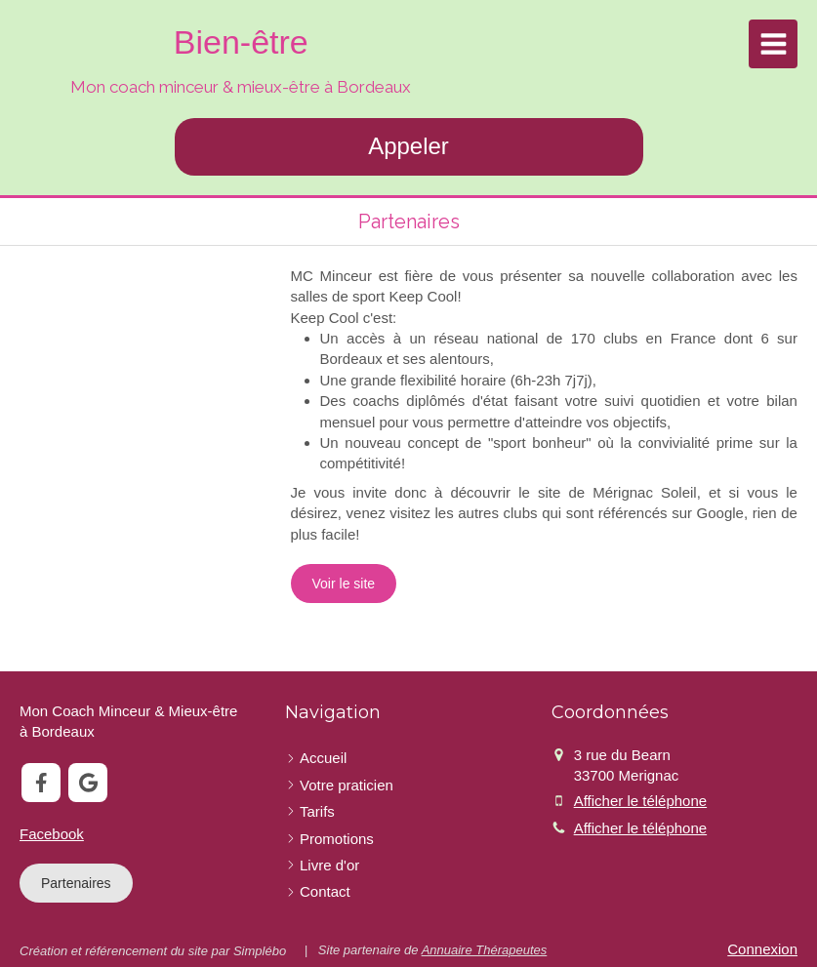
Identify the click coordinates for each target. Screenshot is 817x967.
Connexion (762, 949)
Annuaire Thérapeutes (485, 950)
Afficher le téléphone (641, 800)
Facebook (52, 834)
